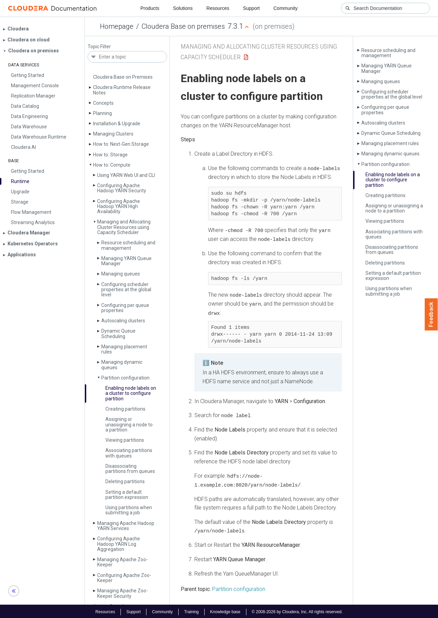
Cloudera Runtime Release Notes (122, 90)
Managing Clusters (113, 134)
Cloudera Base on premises (183, 26)
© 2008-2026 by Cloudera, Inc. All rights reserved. (297, 610)
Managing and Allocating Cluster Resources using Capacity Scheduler (124, 227)
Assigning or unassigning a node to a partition (129, 424)
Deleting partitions (125, 481)
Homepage (116, 26)
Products (149, 8)
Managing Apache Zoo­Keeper (122, 562)
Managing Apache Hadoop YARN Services (125, 525)
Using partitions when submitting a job (128, 510)
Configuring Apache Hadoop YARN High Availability (118, 206)
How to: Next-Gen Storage (121, 144)
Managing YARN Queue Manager (126, 261)
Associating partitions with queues (128, 453)
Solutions (183, 8)
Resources (217, 8)
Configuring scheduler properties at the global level (126, 290)
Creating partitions (125, 409)
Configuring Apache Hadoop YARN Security (121, 188)
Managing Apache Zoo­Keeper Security (122, 593)
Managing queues (120, 273)
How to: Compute (111, 165)
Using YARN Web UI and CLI (126, 175)
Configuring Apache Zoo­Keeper (124, 577)
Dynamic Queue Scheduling (118, 333)
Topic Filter (99, 46)
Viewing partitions (124, 440)
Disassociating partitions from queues (130, 468)
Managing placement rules (124, 349)
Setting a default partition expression (126, 494)
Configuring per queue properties (125, 307)
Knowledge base (225, 610)
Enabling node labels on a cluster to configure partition (130, 393)
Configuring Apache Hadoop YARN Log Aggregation (118, 544)
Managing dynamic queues (121, 364)
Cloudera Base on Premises (123, 77)
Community (285, 8)
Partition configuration (125, 378)
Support (251, 8)
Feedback (431, 314)
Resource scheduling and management (128, 245)
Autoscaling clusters (123, 320)
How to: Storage (110, 154)
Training (191, 610)
